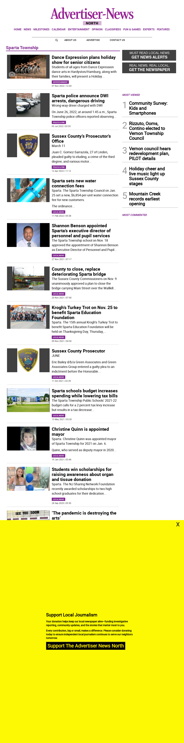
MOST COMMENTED (134, 215)
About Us (70, 40)
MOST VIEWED (131, 95)
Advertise (93, 40)
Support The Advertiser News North (85, 645)
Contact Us (117, 40)
